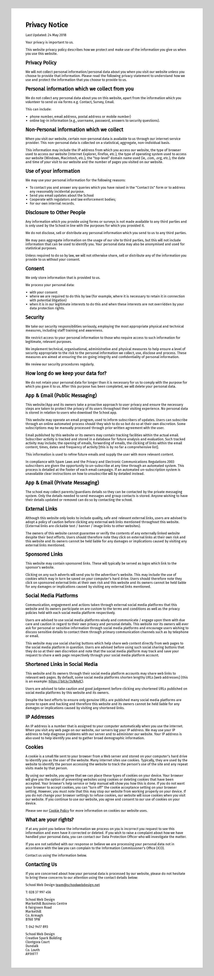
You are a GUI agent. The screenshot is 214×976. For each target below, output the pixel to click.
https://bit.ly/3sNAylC (65, 681)
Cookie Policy (59, 811)
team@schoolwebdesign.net (78, 885)
